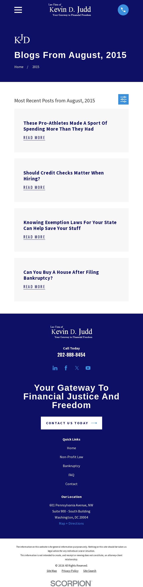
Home (71, 448)
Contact (71, 484)
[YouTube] (88, 368)
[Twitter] (77, 368)
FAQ (71, 475)
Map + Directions (71, 523)
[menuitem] (52, 570)
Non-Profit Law (71, 457)
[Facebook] (65, 368)
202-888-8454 (71, 354)
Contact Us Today (71, 423)
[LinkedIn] (55, 368)
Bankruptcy (71, 466)
